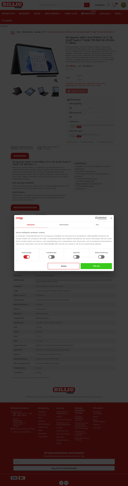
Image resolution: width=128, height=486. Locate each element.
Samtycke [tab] (31, 225)
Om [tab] (97, 225)
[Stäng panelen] (111, 218)
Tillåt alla (96, 266)
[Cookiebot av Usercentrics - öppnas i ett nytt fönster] (97, 218)
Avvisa (63, 266)
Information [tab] (64, 225)
